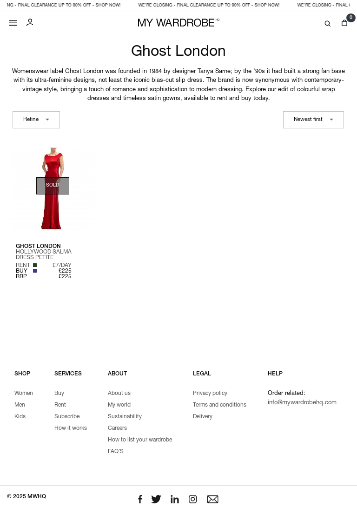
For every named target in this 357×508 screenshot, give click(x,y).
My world (119, 405)
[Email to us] (212, 500)
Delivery (202, 417)
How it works (70, 428)
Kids (20, 417)
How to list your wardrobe (140, 440)
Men (19, 405)
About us (119, 393)
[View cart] (344, 23)
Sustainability (125, 417)
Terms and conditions (219, 405)
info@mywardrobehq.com (302, 403)
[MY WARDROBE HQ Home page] (179, 23)
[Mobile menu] (13, 21)
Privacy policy (210, 393)
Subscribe (66, 417)
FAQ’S (116, 452)
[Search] (328, 24)
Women (23, 393)
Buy (59, 393)
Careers (117, 428)
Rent (60, 405)
